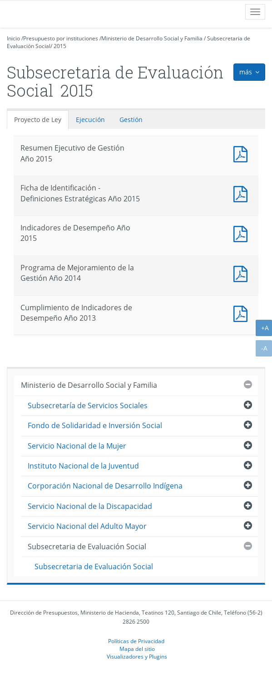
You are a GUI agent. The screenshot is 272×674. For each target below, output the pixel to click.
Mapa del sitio (137, 648)
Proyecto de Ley (37, 119)
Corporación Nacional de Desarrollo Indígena (105, 486)
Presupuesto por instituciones (60, 38)
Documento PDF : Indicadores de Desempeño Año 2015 (242, 233)
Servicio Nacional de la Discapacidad (90, 506)
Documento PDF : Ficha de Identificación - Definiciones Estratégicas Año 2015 (242, 193)
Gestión (131, 119)
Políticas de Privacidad (136, 641)
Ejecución (90, 119)
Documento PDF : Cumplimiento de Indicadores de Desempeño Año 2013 (242, 313)
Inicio (13, 38)
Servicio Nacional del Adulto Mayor (87, 526)
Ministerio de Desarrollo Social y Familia (152, 38)
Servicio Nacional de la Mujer (77, 446)
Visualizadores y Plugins (137, 656)
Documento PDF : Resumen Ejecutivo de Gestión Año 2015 (242, 153)
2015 (60, 46)
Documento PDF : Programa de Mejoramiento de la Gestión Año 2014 (242, 273)
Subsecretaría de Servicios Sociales (88, 405)
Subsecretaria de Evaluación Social (87, 547)
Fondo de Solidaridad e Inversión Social (95, 425)
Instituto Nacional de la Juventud (83, 466)
